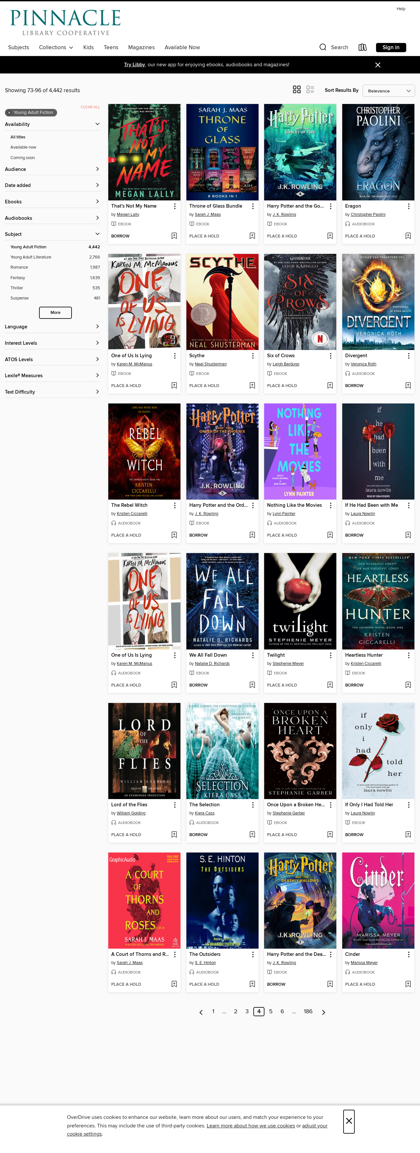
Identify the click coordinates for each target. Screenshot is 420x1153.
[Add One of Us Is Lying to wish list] (174, 386)
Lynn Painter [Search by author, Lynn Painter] (284, 513)
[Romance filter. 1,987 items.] (55, 267)
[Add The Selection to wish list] (252, 835)
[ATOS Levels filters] (52, 360)
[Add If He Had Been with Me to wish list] (408, 535)
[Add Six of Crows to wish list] (330, 386)
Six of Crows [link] (281, 356)
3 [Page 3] (247, 1011)
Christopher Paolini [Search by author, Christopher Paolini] (368, 214)
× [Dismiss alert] (377, 65)
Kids (88, 47)
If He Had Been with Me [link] (371, 505)
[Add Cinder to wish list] (408, 984)
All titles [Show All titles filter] (17, 137)
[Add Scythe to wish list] (252, 386)
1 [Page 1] (213, 1011)
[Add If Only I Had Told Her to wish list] (408, 835)
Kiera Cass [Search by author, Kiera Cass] (205, 813)
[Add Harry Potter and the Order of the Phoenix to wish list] (252, 535)
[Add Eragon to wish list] (408, 236)
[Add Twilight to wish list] (330, 685)
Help (401, 9)
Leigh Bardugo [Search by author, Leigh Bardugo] (286, 364)
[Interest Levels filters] (52, 343)
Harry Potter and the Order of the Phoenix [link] (219, 505)
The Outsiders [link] (204, 954)
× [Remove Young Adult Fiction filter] (9, 112)
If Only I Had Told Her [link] (369, 805)
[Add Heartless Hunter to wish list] (408, 685)
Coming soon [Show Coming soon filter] (22, 157)
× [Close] (349, 1121)
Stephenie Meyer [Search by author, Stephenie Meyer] (288, 663)
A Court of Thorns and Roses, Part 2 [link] (141, 954)
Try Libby (134, 64)
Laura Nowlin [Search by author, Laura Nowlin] (363, 513)
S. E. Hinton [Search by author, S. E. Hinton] (205, 962)
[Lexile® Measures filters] (52, 376)
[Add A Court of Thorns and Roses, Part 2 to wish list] (174, 984)
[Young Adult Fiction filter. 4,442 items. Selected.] (55, 247)
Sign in (391, 47)
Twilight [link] (276, 655)
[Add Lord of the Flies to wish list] (174, 835)
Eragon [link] (353, 206)
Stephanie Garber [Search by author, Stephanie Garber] (289, 813)
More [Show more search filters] (55, 313)
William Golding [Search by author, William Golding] (131, 813)
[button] (333, 48)
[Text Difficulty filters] (52, 392)
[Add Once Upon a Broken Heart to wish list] (330, 835)
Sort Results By (342, 90)
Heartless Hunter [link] (364, 655)
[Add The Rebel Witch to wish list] (174, 535)
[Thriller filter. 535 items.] (55, 288)
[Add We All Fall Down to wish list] (252, 685)
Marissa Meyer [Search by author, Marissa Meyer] (364, 962)
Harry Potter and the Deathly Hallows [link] (297, 954)
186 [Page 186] (308, 1011)
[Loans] (363, 48)
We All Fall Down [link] (208, 655)
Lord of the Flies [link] (129, 805)
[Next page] (323, 1012)
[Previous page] (201, 1012)
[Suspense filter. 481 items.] (55, 298)
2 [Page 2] (236, 1011)
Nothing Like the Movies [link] (294, 505)
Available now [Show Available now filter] (23, 147)
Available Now (182, 47)
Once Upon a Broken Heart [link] (297, 805)
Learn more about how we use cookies (251, 1125)
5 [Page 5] (271, 1011)
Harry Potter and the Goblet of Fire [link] (297, 206)
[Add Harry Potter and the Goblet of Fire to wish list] (330, 236)
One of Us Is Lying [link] (131, 356)
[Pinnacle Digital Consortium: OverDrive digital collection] (65, 22)
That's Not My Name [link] (134, 206)
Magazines (141, 47)
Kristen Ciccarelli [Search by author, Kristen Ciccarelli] (132, 513)
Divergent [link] (356, 356)
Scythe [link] (196, 356)
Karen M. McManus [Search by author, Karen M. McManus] (134, 364)
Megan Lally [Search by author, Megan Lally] (128, 214)
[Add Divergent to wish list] (408, 386)
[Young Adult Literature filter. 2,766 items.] (55, 257)
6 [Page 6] (282, 1011)
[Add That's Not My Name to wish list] (174, 236)
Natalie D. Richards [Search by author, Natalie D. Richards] (212, 663)
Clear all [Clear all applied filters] (90, 107)
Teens (111, 47)
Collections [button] (56, 47)
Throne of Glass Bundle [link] (215, 206)
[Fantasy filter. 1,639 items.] (55, 278)
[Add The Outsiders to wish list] (252, 984)
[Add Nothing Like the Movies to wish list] (330, 535)
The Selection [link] (204, 805)
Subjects (18, 47)
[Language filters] (52, 327)
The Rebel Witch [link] (129, 505)
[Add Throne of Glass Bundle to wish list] (252, 236)
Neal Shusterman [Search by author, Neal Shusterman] (211, 364)
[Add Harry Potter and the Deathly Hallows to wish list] (330, 984)
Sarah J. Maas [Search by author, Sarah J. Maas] (208, 214)
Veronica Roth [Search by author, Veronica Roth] (363, 364)
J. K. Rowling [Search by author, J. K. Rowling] (284, 214)
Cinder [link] (352, 954)
